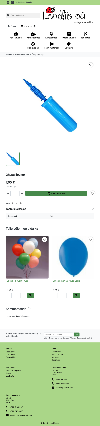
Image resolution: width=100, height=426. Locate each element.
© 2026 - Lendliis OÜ (50, 423)
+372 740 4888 (16, 411)
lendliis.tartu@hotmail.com (21, 415)
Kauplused (56, 360)
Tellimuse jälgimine (13, 370)
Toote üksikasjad (16, 209)
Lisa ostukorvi (56, 193)
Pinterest (20, 203)
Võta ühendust (58, 354)
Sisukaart (55, 357)
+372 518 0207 (16, 407)
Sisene (8, 373)
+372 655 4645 (62, 383)
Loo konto (10, 376)
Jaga (12, 203)
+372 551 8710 (62, 379)
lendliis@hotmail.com (64, 387)
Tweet (16, 203)
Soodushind (11, 352)
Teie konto (10, 367)
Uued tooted (11, 354)
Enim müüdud (11, 357)
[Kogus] (15, 193)
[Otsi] (23, 15)
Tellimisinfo (19, 2)
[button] (12, 26)
